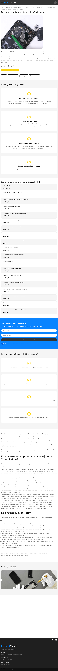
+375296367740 (55, 2)
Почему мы (24, 75)
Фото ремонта (13, 75)
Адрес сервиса (34, 75)
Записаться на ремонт (10, 70)
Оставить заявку (29, 339)
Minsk (5, 646)
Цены (4, 75)
